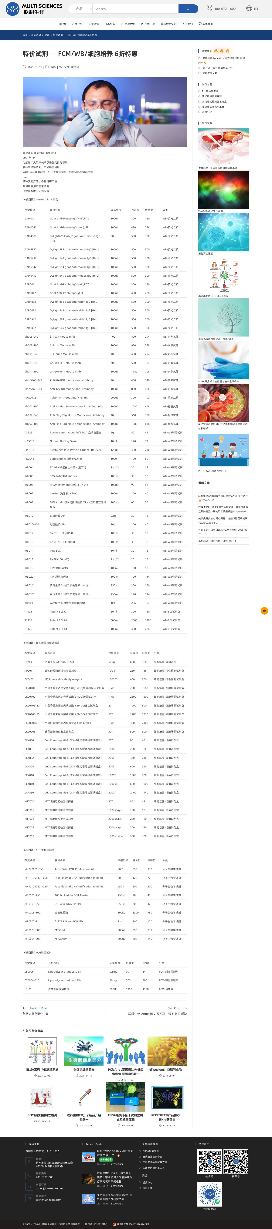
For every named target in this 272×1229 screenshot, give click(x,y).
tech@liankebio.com (48, 1200)
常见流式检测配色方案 (214, 101)
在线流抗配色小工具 (213, 106)
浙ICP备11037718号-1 (96, 1224)
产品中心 (77, 24)
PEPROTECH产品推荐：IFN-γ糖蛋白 (167, 1117)
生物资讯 (93, 24)
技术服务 (110, 24)
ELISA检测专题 (210, 91)
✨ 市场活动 (128, 24)
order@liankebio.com (49, 1188)
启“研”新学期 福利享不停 (217, 67)
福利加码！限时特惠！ (210, 541)
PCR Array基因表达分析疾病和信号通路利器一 (125, 1071)
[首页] (25, 35)
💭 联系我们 (206, 24)
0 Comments (117, 1164)
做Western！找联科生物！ (167, 1069)
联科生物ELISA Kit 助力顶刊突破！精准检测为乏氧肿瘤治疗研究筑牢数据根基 (114, 1177)
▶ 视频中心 (148, 24)
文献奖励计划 (209, 73)
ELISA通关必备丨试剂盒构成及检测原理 (125, 1117)
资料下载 (147, 1188)
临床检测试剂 (169, 24)
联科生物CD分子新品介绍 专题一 (84, 1117)
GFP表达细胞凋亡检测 (42, 1115)
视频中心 (207, 111)
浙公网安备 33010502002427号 (130, 1224)
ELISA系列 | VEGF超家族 (42, 1069)
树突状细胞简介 (83, 1069)
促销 (53, 67)
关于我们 (187, 24)
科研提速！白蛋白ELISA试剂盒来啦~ (218, 529)
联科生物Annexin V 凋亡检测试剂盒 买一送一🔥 (222, 60)
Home (62, 24)
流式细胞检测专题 (212, 96)
